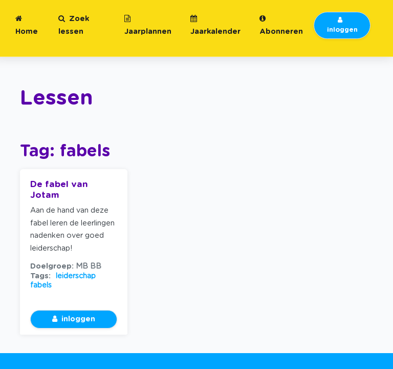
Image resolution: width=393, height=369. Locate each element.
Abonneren (281, 25)
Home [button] (26, 25)
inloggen (342, 25)
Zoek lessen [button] (73, 25)
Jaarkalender (215, 25)
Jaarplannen (147, 25)
